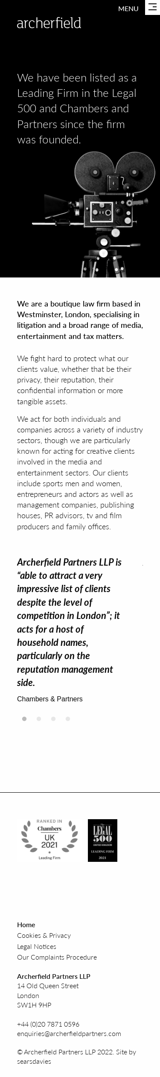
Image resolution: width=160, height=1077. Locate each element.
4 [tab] (67, 721)
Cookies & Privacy (44, 935)
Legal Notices (36, 946)
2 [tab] (38, 721)
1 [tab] (24, 721)
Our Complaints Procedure (57, 957)
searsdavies (34, 1061)
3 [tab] (53, 721)
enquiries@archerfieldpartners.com (69, 1033)
